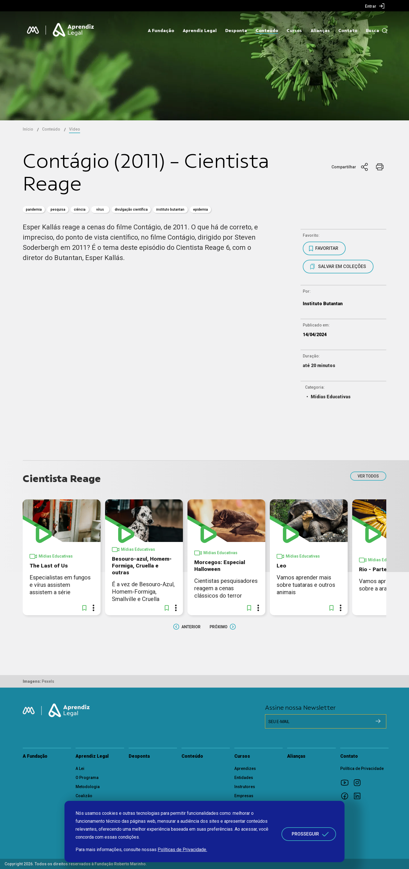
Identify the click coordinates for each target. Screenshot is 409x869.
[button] (84, 608)
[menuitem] (375, 6)
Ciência (79, 210)
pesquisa (58, 210)
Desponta (236, 30)
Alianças (320, 30)
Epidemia (200, 210)
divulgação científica (131, 210)
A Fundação (161, 30)
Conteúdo (267, 30)
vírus (100, 210)
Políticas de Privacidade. (182, 849)
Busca (372, 30)
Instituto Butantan (170, 210)
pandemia (34, 210)
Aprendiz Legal (200, 30)
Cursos (294, 30)
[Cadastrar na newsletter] (378, 721)
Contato (347, 30)
